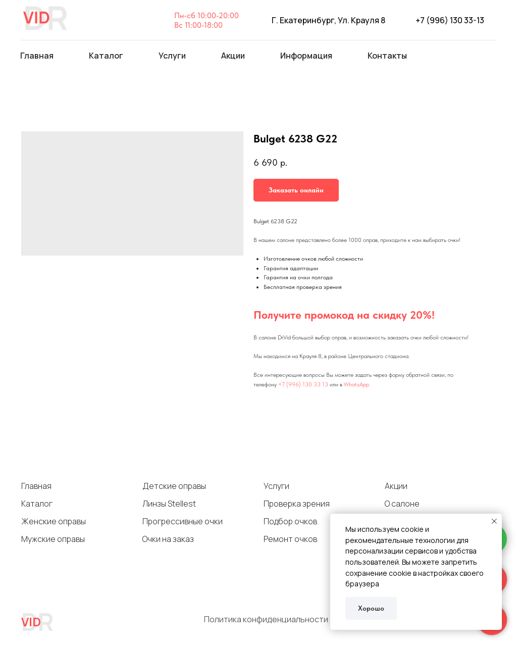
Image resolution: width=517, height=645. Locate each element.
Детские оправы (174, 485)
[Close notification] (494, 521)
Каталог (37, 503)
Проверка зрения (297, 503)
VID (31, 621)
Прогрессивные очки (182, 521)
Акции (233, 55)
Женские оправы (53, 521)
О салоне (402, 503)
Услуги (276, 485)
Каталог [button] (106, 55)
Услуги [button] (172, 55)
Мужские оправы (53, 538)
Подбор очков (290, 521)
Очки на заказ (168, 538)
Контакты (387, 55)
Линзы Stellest (169, 503)
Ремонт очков (290, 538)
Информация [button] (306, 55)
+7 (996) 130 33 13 (303, 384)
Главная (37, 55)
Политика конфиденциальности (266, 619)
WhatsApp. (357, 384)
